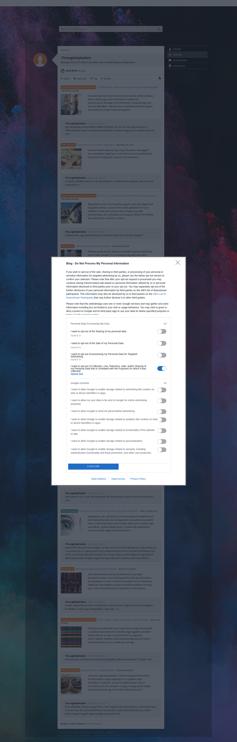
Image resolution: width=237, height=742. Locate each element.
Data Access (118, 478)
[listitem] (118, 324)
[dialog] (118, 371)
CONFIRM (93, 466)
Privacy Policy (138, 478)
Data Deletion (98, 478)
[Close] (179, 263)
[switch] (161, 331)
